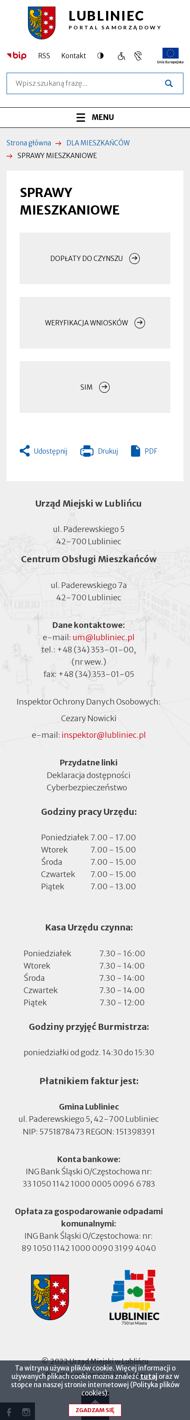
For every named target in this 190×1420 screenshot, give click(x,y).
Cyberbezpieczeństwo (87, 787)
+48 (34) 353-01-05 (96, 674)
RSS (44, 56)
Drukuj (99, 453)
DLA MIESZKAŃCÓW (98, 143)
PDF (151, 451)
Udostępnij (50, 451)
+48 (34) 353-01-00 (95, 650)
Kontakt (73, 56)
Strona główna (29, 143)
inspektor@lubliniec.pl (104, 735)
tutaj (148, 1382)
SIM (86, 387)
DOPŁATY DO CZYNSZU (86, 258)
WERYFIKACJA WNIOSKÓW (86, 323)
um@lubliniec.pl (104, 637)
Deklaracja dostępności (89, 775)
